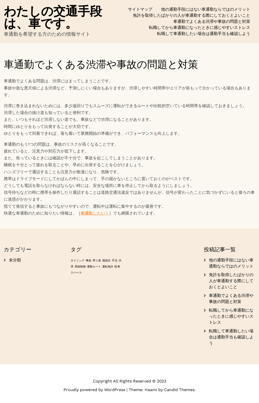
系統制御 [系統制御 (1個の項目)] (80, 266)
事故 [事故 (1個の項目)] (88, 260)
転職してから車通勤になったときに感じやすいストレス (199, 27)
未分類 (15, 260)
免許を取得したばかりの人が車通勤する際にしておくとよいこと (191, 15)
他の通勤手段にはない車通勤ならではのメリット (205, 9)
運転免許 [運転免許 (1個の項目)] (107, 266)
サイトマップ (140, 9)
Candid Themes (179, 389)
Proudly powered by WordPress (94, 389)
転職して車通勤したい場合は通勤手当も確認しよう (203, 33)
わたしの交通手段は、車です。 (53, 17)
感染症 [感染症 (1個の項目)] (106, 260)
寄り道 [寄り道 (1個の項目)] (97, 260)
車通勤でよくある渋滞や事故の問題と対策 (211, 21)
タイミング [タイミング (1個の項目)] (77, 260)
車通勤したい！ (95, 213)
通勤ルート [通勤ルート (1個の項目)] (94, 266)
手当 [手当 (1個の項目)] (114, 260)
